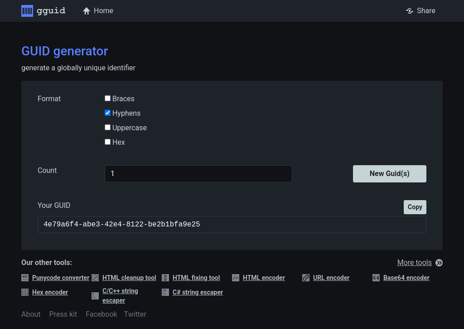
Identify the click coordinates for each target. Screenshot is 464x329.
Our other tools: (46, 262)
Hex (118, 142)
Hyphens (125, 113)
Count (47, 170)
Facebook (101, 314)
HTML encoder (258, 278)
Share (420, 10)
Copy (415, 207)
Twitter (135, 314)
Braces (123, 98)
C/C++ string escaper (115, 295)
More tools (420, 262)
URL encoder (325, 278)
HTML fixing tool (191, 278)
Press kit (63, 314)
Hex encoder (44, 292)
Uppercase (129, 127)
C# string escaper (192, 292)
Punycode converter (55, 278)
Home (98, 10)
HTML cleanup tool (124, 278)
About (31, 314)
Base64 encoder (401, 278)
